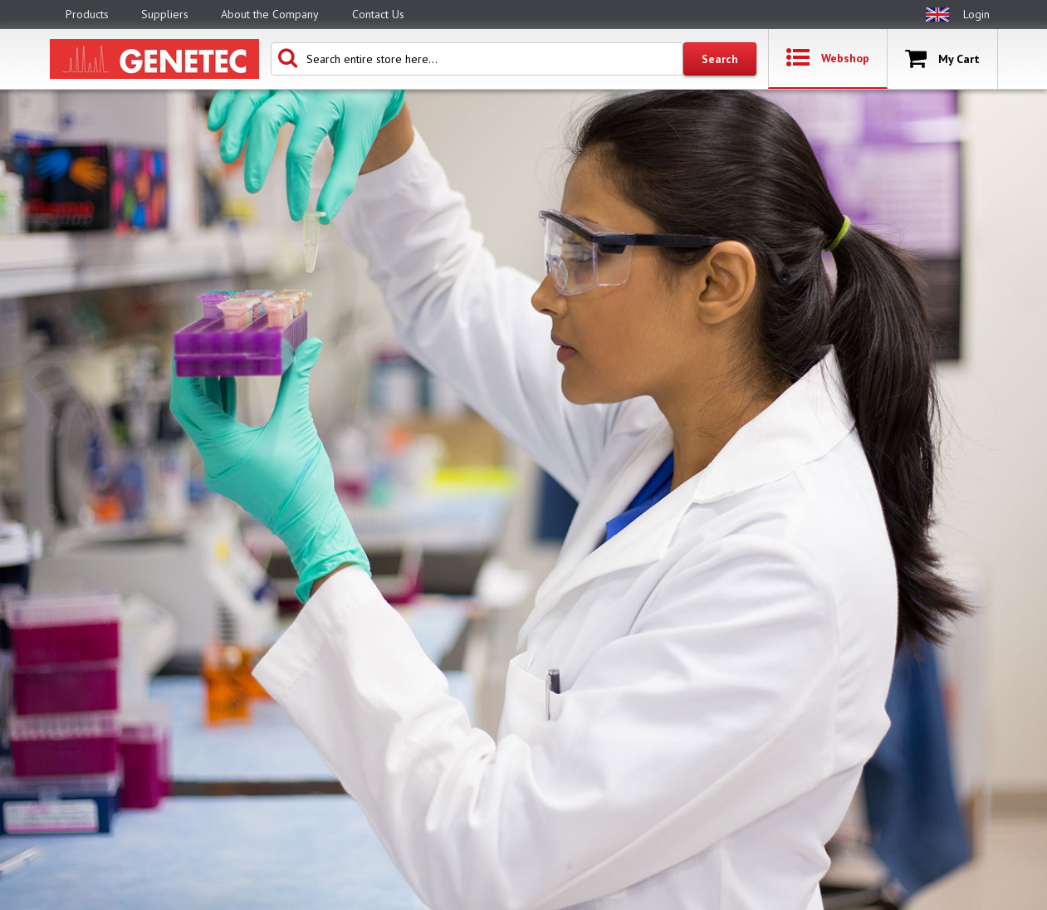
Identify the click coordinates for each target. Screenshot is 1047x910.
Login (976, 14)
